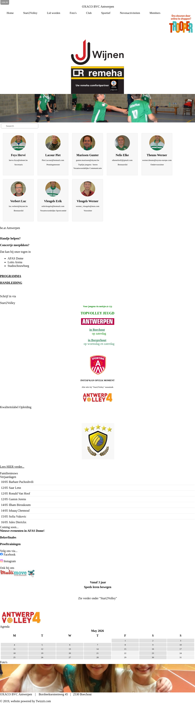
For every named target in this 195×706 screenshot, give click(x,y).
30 (153, 657)
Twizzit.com (43, 701)
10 (181, 645)
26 (42, 657)
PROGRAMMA (10, 276)
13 (70, 649)
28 (97, 657)
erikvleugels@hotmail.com (53, 206)
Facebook (9, 554)
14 (97, 649)
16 (153, 649)
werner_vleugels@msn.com (87, 206)
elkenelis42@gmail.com (122, 160)
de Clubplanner (27, 296)
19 (42, 653)
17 (181, 649)
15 (125, 649)
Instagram (10, 561)
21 (97, 653)
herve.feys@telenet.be (18, 160)
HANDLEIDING (11, 282)
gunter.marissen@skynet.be (87, 160)
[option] (97, 52)
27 (70, 657)
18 (14, 653)
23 (153, 653)
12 (42, 649)
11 (14, 649)
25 (14, 657)
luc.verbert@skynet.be (18, 206)
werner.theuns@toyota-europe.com (157, 160)
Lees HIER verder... (12, 466)
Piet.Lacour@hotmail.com (53, 160)
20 (70, 653)
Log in (5, 2)
